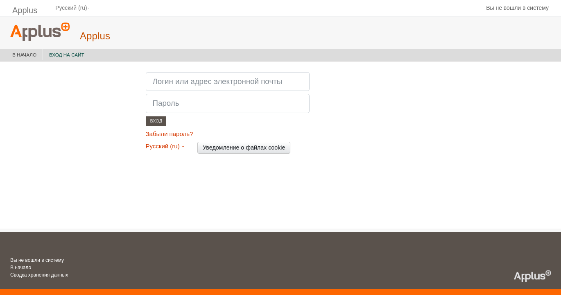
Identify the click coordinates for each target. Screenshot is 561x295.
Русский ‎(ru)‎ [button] (163, 146)
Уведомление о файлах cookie (244, 147)
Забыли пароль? (169, 133)
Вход (156, 120)
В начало (24, 54)
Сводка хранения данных (39, 275)
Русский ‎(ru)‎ (71, 8)
